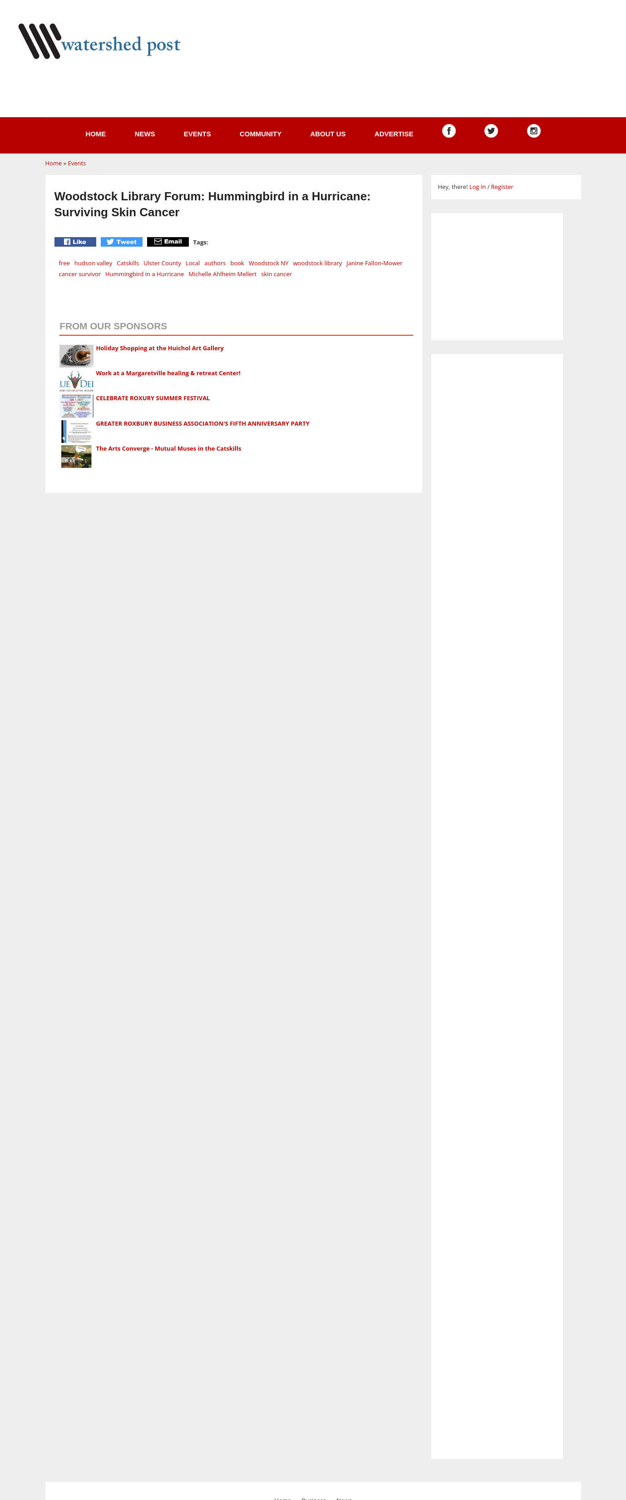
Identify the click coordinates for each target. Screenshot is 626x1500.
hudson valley (93, 263)
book (237, 263)
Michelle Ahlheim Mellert (222, 274)
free (64, 263)
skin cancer (276, 274)
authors (215, 263)
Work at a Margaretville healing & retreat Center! (168, 373)
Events (197, 134)
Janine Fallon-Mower (374, 263)
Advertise (394, 134)
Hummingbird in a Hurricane (144, 274)
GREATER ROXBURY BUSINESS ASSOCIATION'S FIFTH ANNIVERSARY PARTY (202, 423)
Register (502, 187)
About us (327, 134)
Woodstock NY (269, 263)
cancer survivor (80, 274)
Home (95, 134)
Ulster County (162, 263)
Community (260, 134)
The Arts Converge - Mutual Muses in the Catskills (168, 448)
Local (193, 263)
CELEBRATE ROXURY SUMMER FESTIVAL (153, 398)
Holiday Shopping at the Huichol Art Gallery (160, 348)
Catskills (128, 263)
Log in (477, 187)
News (145, 134)
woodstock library (317, 263)
